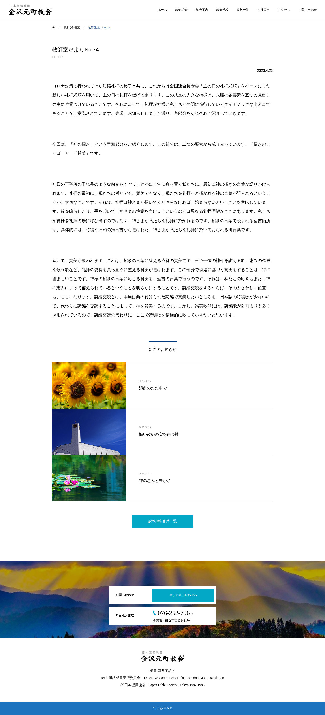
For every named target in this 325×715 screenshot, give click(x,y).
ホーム (162, 9)
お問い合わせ (307, 9)
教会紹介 (181, 9)
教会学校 (222, 9)
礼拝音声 (263, 9)
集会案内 (202, 9)
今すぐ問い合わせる (183, 595)
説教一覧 (243, 9)
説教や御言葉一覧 (162, 521)
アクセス (284, 9)
